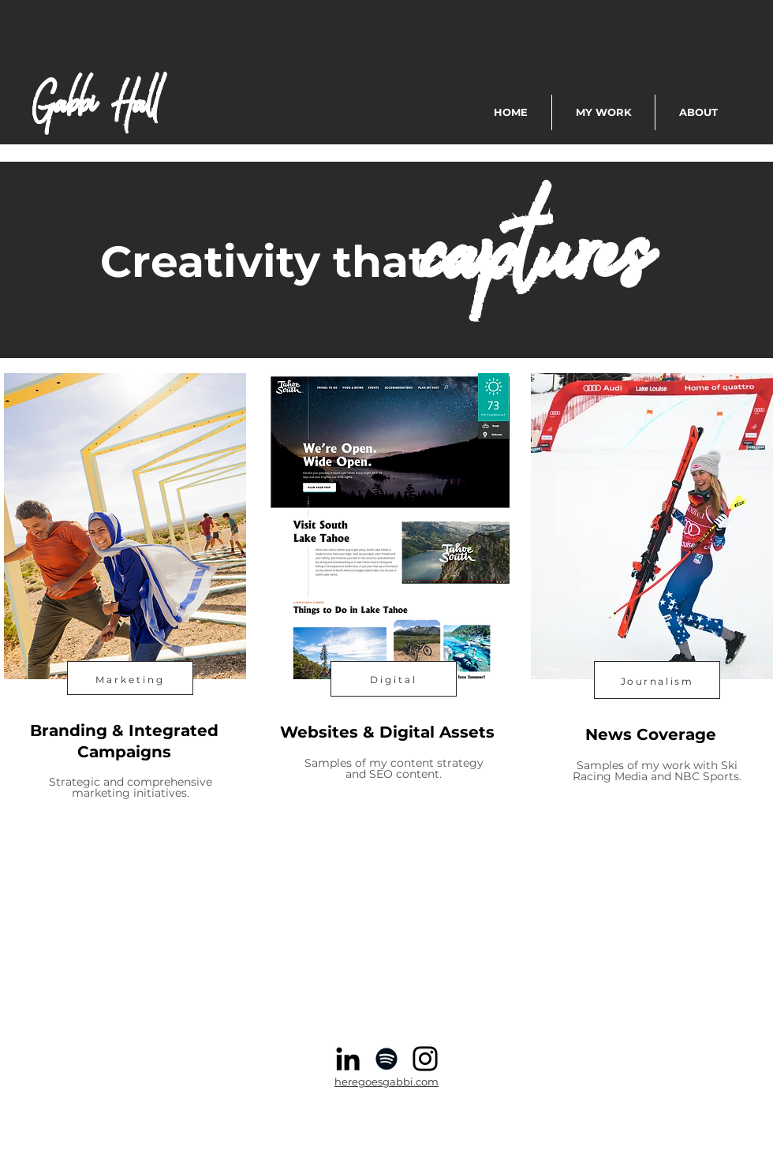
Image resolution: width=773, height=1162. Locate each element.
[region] (123, 627)
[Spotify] (386, 1058)
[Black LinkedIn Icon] (347, 1058)
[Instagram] (425, 1058)
